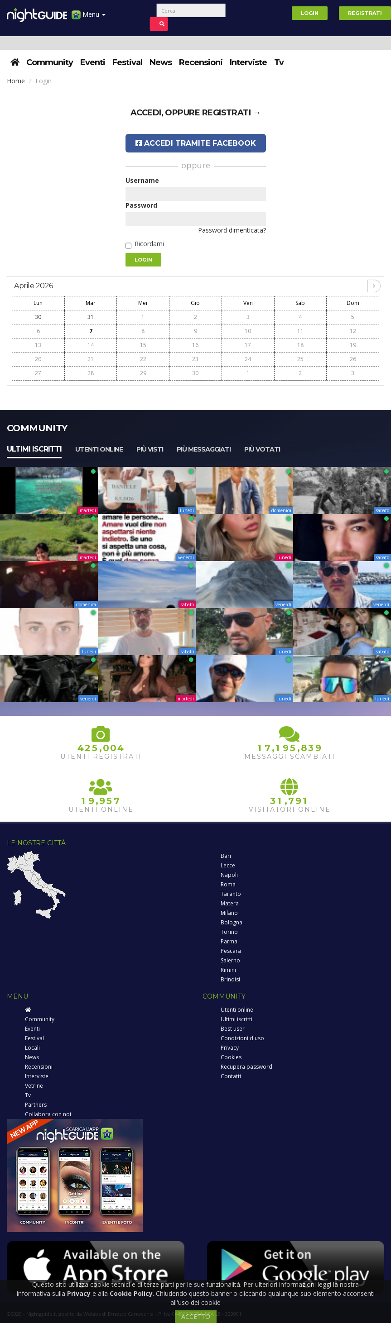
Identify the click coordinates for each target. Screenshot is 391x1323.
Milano (229, 913)
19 (353, 345)
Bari (226, 856)
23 (195, 359)
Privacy (230, 1048)
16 (195, 345)
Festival (127, 62)
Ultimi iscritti (34, 449)
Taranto (231, 894)
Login (310, 13)
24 (248, 359)
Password (141, 205)
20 (38, 359)
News (161, 62)
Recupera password (246, 1067)
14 (90, 345)
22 (143, 359)
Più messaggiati (204, 449)
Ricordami (149, 243)
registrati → (231, 113)
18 (300, 345)
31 (90, 317)
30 (38, 317)
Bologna (231, 922)
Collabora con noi (48, 1114)
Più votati (262, 449)
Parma (229, 941)
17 (248, 345)
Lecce (228, 865)
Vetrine (34, 1086)
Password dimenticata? (232, 230)
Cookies (231, 1057)
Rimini (228, 970)
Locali (32, 1048)
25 (300, 359)
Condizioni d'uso (242, 1038)
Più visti (149, 449)
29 (143, 373)
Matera (230, 903)
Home (16, 80)
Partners (36, 1105)
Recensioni (200, 62)
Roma (228, 884)
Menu (89, 18)
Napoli (229, 875)
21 (90, 359)
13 (38, 345)
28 (90, 373)
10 (248, 331)
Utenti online (99, 449)
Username (142, 180)
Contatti (231, 1076)
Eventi (92, 62)
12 (353, 331)
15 (143, 345)
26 (353, 359)
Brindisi (230, 979)
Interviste (248, 62)
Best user (233, 1029)
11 (300, 331)
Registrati (365, 13)
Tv (279, 62)
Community (49, 62)
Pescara (231, 951)
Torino (229, 932)
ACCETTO (195, 1316)
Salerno (230, 960)
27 (38, 373)
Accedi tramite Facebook (195, 143)
